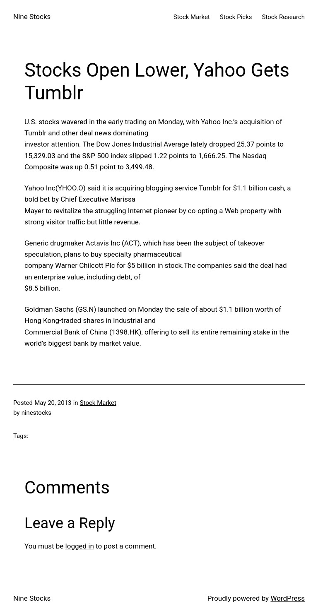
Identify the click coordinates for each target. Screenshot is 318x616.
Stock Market (98, 403)
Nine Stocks (32, 16)
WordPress (287, 598)
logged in (79, 546)
